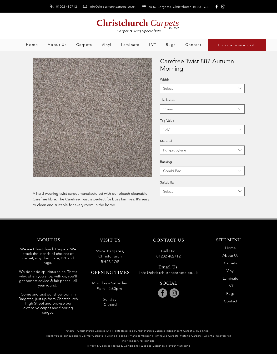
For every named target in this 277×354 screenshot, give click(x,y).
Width (164, 79)
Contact (230, 301)
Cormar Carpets (92, 335)
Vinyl (230, 270)
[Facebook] (216, 6)
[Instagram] (223, 6)
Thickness (167, 100)
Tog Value (167, 120)
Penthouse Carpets (166, 335)
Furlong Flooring (116, 335)
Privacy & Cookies (98, 345)
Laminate (230, 278)
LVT (230, 286)
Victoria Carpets (191, 335)
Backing (166, 162)
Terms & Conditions (126, 345)
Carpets (230, 263)
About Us (230, 255)
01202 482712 (66, 6)
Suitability (167, 182)
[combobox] (202, 88)
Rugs (230, 293)
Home (230, 248)
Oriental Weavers (215, 335)
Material (166, 141)
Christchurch (137, 23)
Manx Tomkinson (140, 335)
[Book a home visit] (237, 45)
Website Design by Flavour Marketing (165, 345)
